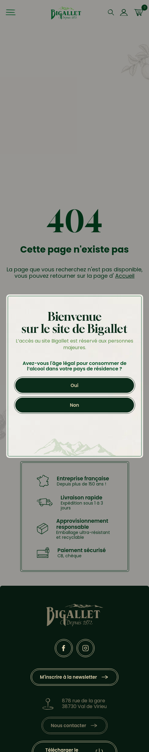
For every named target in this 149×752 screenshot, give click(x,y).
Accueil (124, 276)
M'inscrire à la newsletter (68, 677)
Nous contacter (68, 725)
